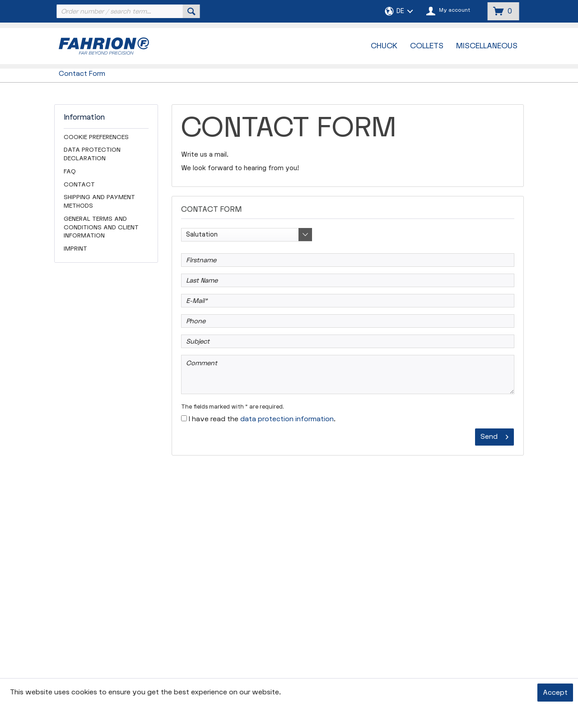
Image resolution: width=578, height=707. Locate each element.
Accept (555, 692)
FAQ (70, 171)
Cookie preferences (96, 137)
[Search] (191, 11)
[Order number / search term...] (127, 11)
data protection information (287, 419)
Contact (79, 184)
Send (494, 435)
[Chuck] (384, 46)
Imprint (75, 248)
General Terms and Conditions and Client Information (101, 227)
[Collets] (427, 46)
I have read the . (262, 419)
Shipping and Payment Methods (99, 201)
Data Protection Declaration (92, 154)
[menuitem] (127, 11)
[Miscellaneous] (487, 46)
